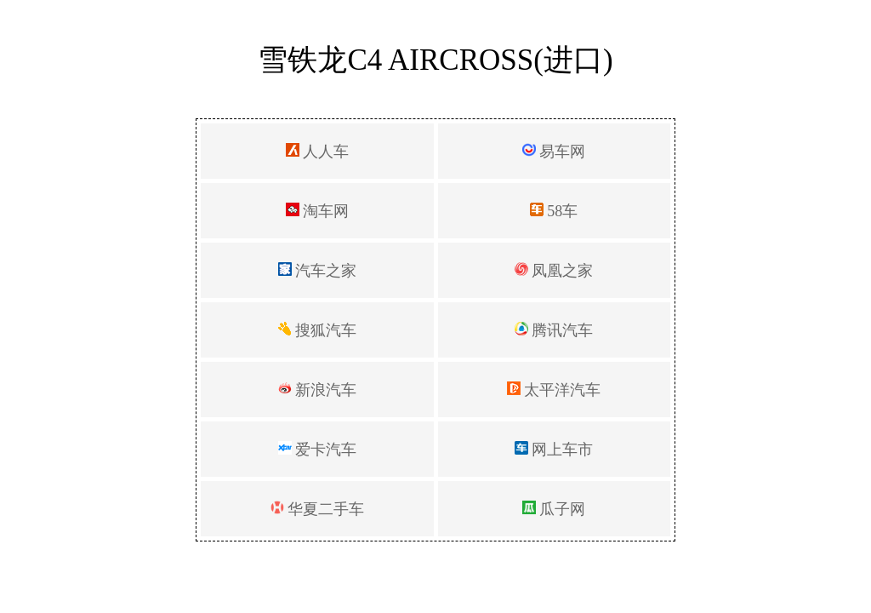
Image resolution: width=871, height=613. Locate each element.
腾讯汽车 (554, 330)
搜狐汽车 (317, 330)
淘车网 (318, 211)
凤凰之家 (554, 270)
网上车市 (554, 449)
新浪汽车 (317, 389)
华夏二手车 (317, 509)
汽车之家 (317, 270)
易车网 (554, 151)
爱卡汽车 (317, 449)
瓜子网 (554, 509)
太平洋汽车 (554, 389)
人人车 (318, 151)
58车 (554, 211)
